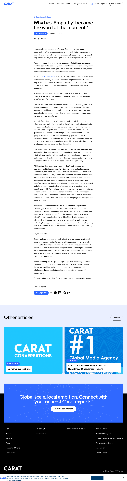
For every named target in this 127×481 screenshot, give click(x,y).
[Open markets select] (99, 3)
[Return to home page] (9, 3)
